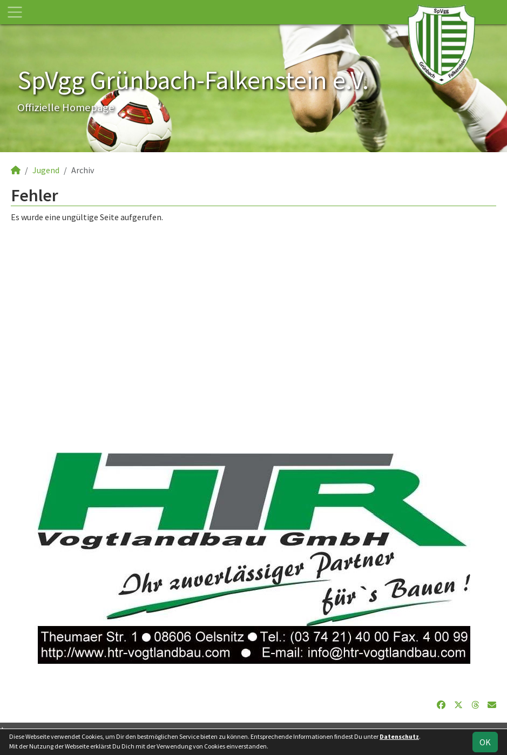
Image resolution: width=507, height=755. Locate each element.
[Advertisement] (253, 324)
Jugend (45, 170)
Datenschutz (399, 736)
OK (485, 742)
